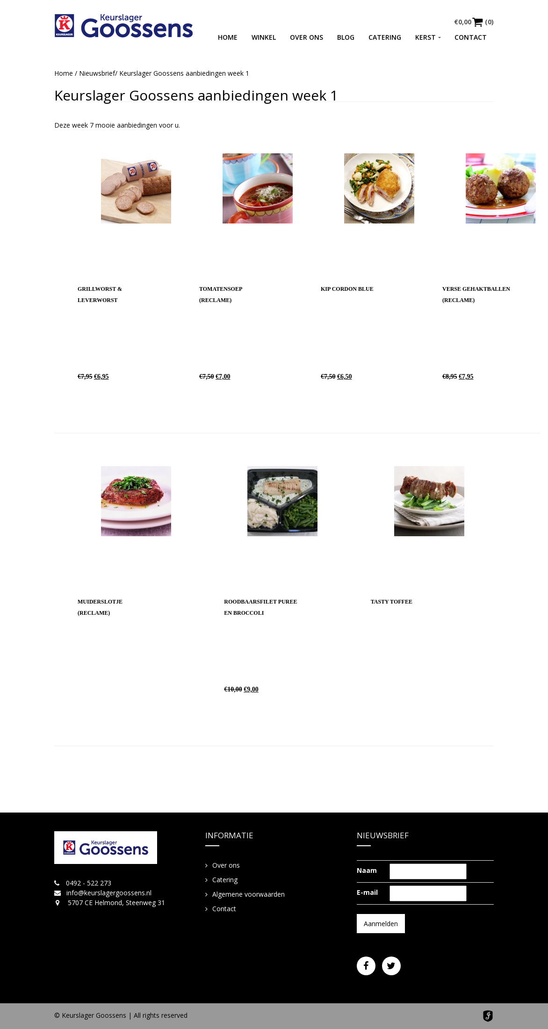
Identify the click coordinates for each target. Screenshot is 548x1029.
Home (228, 37)
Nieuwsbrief (97, 73)
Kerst (425, 37)
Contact (470, 37)
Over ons (306, 37)
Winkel (264, 37)
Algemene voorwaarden (248, 894)
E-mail (367, 892)
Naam (367, 870)
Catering (384, 37)
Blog (345, 37)
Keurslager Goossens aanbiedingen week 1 (196, 95)
